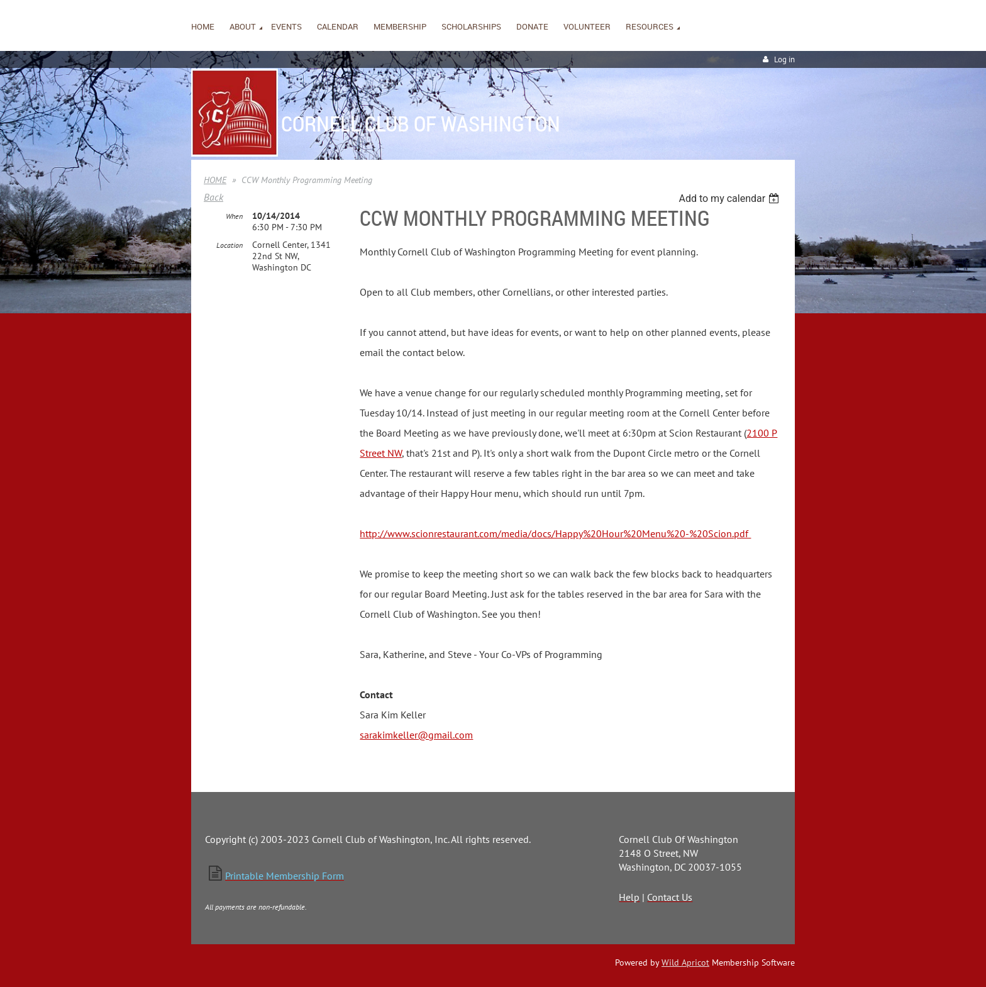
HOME (215, 180)
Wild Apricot (685, 962)
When (234, 216)
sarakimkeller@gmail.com (416, 734)
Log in (784, 59)
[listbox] (730, 198)
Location (229, 245)
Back (213, 197)
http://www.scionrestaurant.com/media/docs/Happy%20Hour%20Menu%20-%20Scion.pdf (555, 533)
